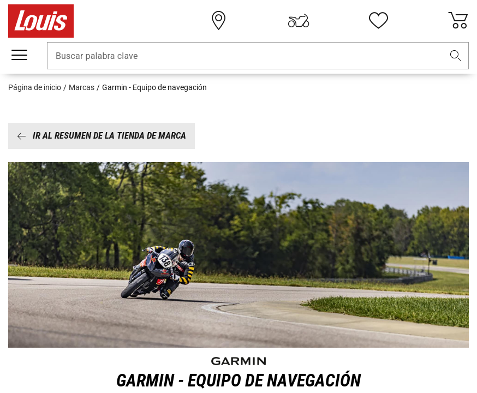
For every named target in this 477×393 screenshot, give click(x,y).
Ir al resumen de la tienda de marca (101, 135)
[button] (455, 55)
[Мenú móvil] (19, 55)
